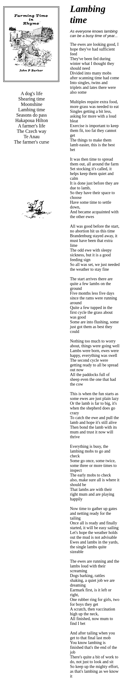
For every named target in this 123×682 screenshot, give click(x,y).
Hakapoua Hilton (31, 120)
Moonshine (31, 104)
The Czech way (31, 131)
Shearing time (31, 98)
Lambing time (31, 109)
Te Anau (32, 136)
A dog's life (31, 93)
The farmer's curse (31, 141)
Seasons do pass (31, 115)
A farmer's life (31, 125)
